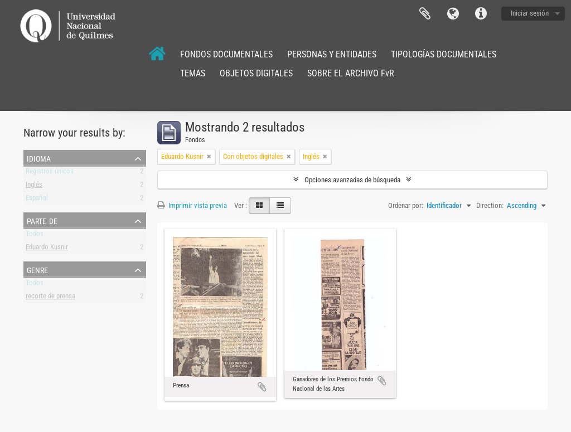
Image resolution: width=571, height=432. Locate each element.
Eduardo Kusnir (47, 249)
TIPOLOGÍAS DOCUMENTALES (443, 54)
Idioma (453, 14)
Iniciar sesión (530, 13)
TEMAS (192, 73)
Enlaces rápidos (481, 14)
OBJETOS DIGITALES (256, 73)
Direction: (490, 205)
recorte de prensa (50, 298)
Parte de (42, 220)
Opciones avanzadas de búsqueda (352, 180)
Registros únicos (50, 173)
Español (37, 200)
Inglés (34, 186)
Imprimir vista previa (192, 205)
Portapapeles (425, 14)
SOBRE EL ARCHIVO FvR (350, 73)
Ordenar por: (405, 205)
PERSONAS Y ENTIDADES (331, 54)
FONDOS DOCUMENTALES (226, 54)
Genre (37, 269)
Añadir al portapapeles (262, 386)
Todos (34, 235)
